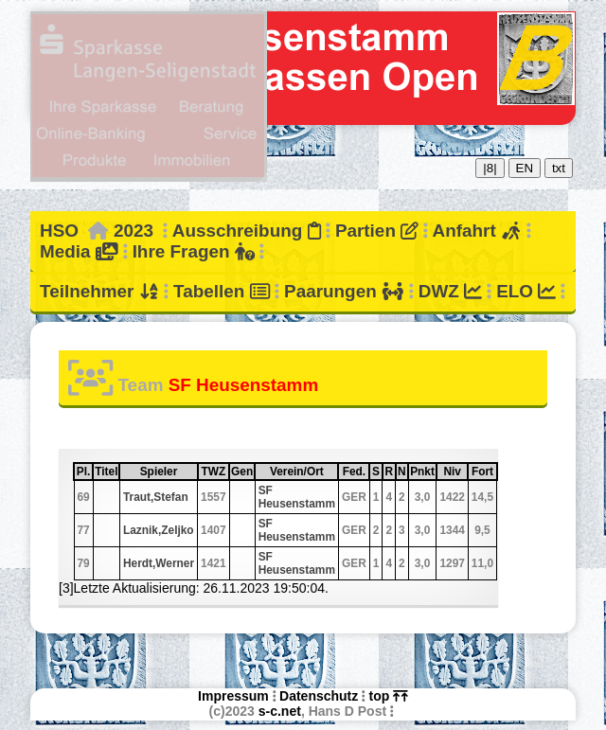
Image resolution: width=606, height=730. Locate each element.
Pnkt (422, 471)
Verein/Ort (303, 471)
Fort (483, 471)
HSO (59, 230)
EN (525, 168)
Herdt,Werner (158, 563)
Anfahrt (477, 230)
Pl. (84, 471)
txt (558, 168)
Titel (106, 471)
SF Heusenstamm (296, 497)
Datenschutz (318, 695)
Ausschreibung (246, 230)
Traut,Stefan (155, 497)
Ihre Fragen (194, 251)
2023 (133, 230)
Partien (377, 230)
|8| (489, 168)
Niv (454, 471)
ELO (526, 291)
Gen (242, 471)
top (388, 695)
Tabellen (221, 291)
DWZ (450, 291)
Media (78, 251)
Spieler (168, 471)
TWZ (214, 471)
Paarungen (343, 291)
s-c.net (279, 711)
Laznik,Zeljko (158, 530)
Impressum (233, 695)
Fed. (355, 471)
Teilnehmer (99, 291)
